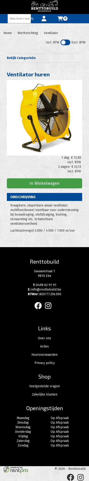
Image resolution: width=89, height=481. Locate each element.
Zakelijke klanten (44, 394)
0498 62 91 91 (44, 285)
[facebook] (39, 310)
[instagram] (49, 310)
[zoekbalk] (19, 18)
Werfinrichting (28, 33)
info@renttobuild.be (44, 289)
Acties (44, 346)
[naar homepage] (44, 7)
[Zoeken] (32, 18)
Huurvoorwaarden (44, 355)
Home (7, 33)
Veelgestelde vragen (44, 386)
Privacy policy (44, 363)
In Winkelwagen (44, 183)
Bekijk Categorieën (44, 58)
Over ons (44, 338)
